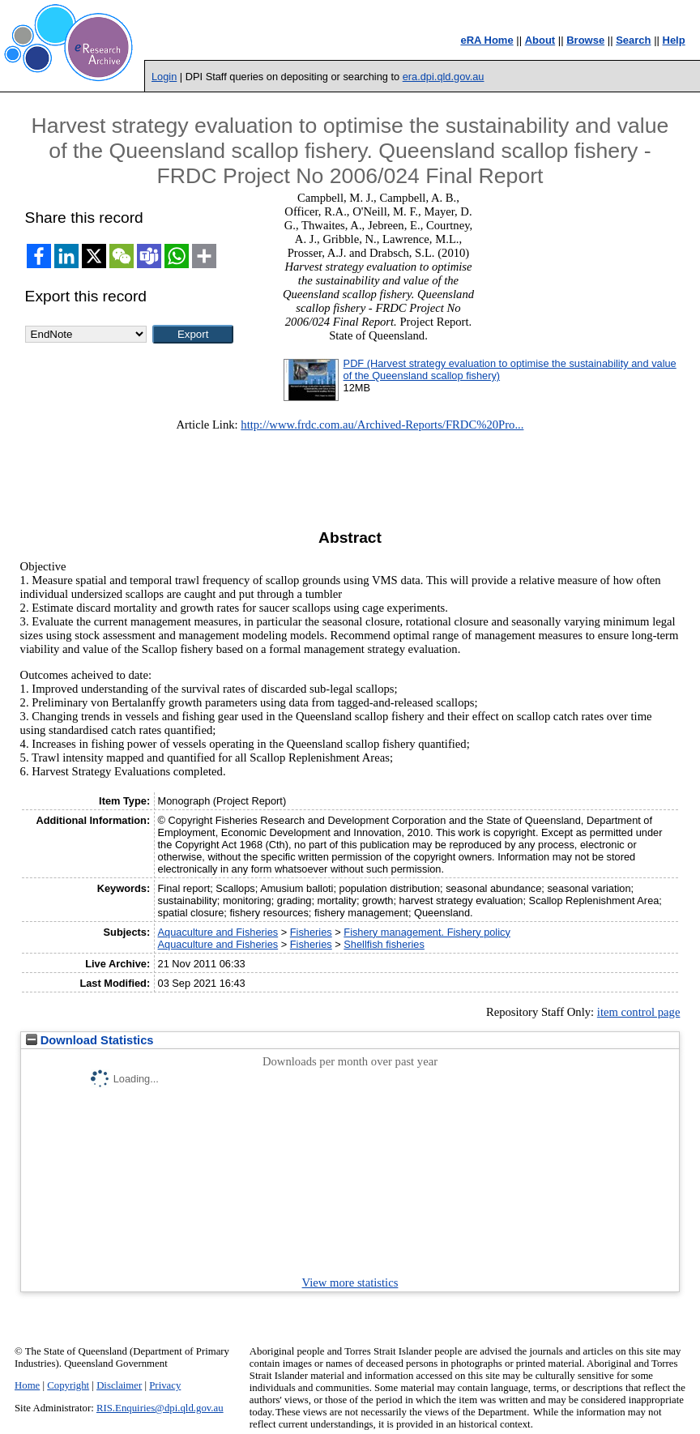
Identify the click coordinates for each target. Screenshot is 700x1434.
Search (633, 40)
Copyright (68, 1385)
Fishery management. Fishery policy (427, 932)
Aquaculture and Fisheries (218, 932)
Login (164, 76)
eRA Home (486, 40)
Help (674, 40)
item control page (639, 1011)
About (540, 40)
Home (27, 1385)
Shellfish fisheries (384, 944)
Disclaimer (119, 1385)
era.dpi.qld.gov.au (443, 76)
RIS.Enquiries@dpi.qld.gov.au (160, 1408)
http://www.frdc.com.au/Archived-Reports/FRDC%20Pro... (382, 424)
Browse (585, 40)
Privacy (165, 1385)
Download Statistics (90, 1040)
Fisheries (311, 932)
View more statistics (350, 1282)
